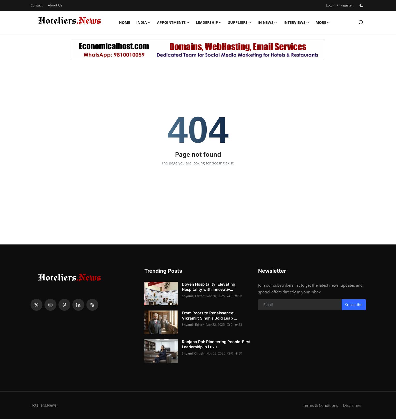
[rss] (92, 305)
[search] (361, 22)
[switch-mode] (362, 5)
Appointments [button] (173, 22)
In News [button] (267, 22)
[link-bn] (198, 49)
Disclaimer (352, 405)
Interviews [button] (296, 22)
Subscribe (353, 304)
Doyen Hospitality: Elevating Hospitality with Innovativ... (208, 287)
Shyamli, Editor (193, 296)
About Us (55, 5)
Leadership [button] (209, 22)
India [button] (143, 22)
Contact (37, 5)
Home (124, 22)
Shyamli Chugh (193, 353)
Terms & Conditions (320, 405)
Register (346, 5)
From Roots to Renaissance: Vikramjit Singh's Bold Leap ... (209, 315)
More (323, 22)
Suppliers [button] (239, 22)
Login (330, 5)
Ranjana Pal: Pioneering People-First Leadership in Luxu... (216, 344)
